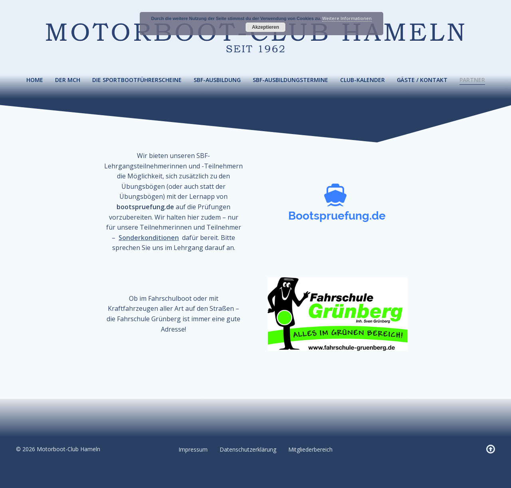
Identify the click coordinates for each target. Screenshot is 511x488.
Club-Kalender (362, 80)
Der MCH (67, 80)
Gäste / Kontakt (422, 80)
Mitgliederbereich (310, 449)
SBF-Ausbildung (217, 80)
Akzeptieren (265, 27)
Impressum (193, 449)
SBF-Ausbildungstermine (290, 80)
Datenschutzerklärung (248, 449)
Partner (472, 80)
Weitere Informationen (347, 18)
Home (34, 80)
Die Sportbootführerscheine (137, 80)
